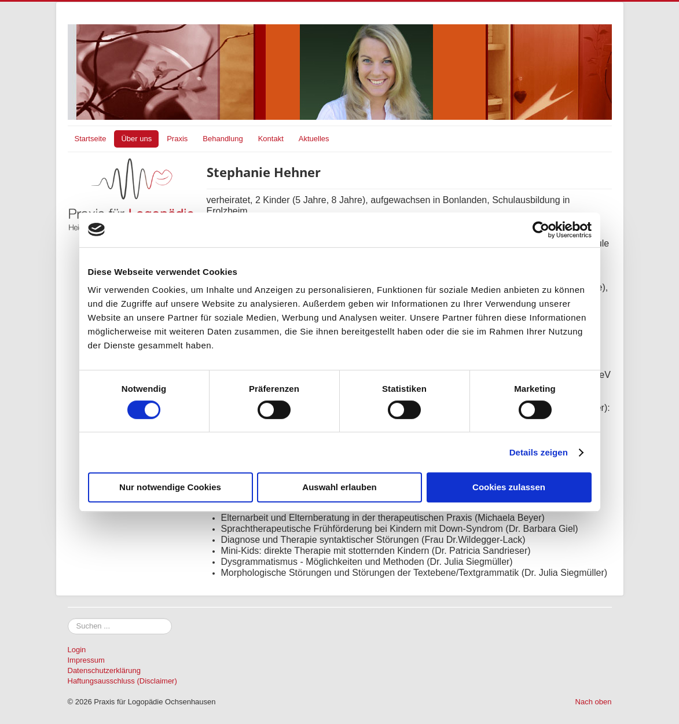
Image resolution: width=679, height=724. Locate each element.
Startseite (91, 138)
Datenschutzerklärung (104, 670)
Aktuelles (314, 138)
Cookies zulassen (508, 487)
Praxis (177, 138)
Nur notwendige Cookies (170, 487)
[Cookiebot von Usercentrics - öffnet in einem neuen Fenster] (541, 229)
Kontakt (271, 138)
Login (77, 649)
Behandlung (223, 138)
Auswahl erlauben (339, 487)
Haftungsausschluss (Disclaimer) (122, 681)
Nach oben (593, 701)
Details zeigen (538, 452)
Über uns (136, 138)
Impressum (86, 660)
